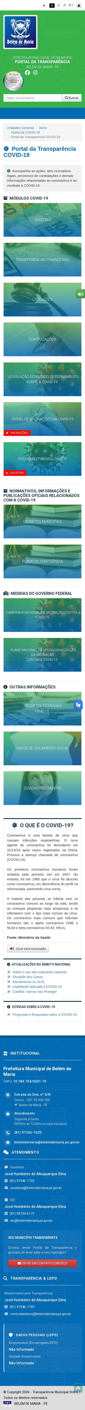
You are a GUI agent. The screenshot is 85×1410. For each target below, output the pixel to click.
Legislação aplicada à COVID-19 (34, 986)
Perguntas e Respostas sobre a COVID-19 (42, 1014)
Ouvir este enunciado (28, 949)
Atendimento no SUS (25, 982)
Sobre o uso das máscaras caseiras (37, 972)
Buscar (72, 98)
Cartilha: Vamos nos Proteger (32, 991)
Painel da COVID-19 (25, 132)
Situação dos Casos (25, 977)
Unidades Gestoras (20, 128)
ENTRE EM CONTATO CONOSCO (42, 1263)
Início (43, 128)
